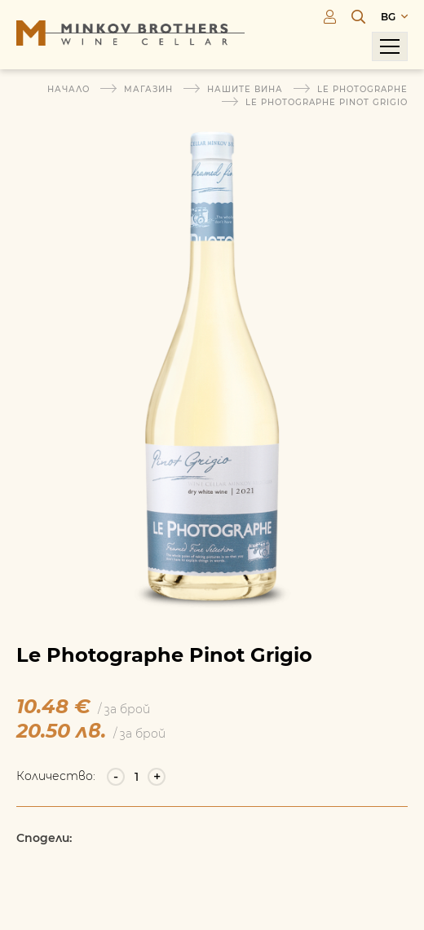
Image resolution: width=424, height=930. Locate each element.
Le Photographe (362, 89)
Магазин (148, 89)
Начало (68, 89)
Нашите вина (245, 89)
